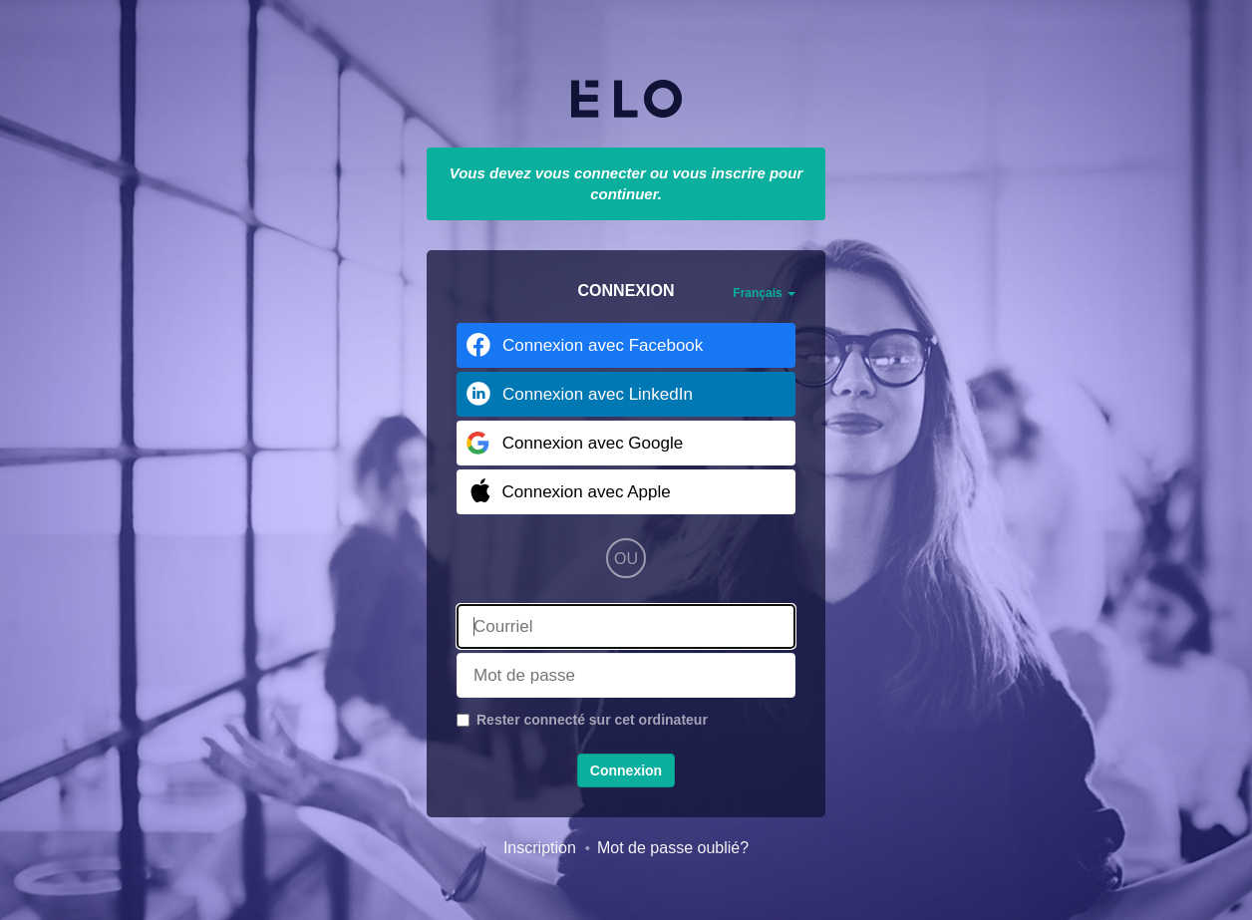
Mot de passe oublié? (673, 847)
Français (764, 293)
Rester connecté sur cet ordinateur (592, 720)
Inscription (539, 847)
